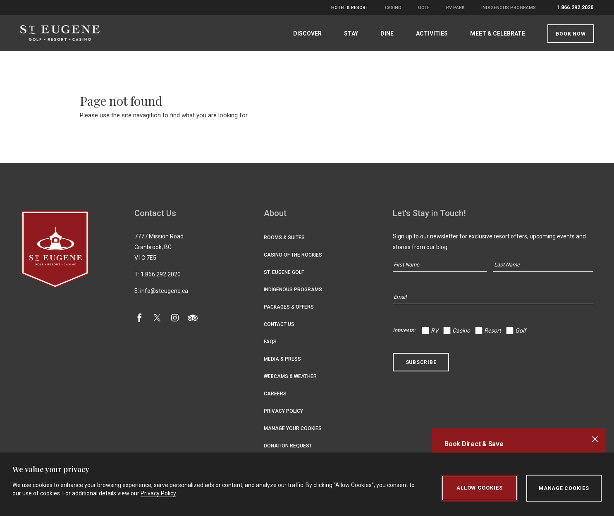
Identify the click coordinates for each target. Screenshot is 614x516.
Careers (275, 394)
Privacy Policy (283, 412)
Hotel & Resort (349, 7)
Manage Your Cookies (293, 429)
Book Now (570, 34)
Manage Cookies (564, 488)
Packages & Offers (289, 308)
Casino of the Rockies (293, 256)
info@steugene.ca (164, 291)
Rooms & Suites (284, 238)
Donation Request (288, 446)
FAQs (270, 342)
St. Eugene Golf (284, 273)
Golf (424, 7)
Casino (393, 7)
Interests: (404, 331)
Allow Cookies (479, 488)
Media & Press (282, 360)
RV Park (455, 7)
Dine (386, 33)
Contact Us (279, 325)
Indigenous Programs (508, 7)
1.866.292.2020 (575, 7)
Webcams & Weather (290, 377)
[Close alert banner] (595, 439)
